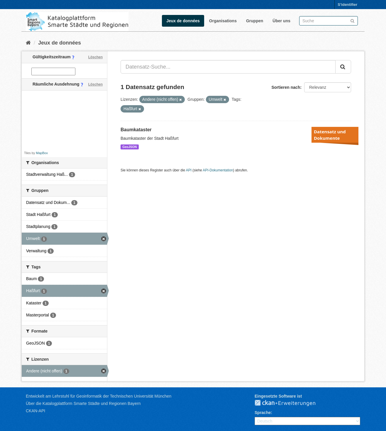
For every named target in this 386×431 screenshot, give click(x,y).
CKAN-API (35, 410)
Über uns (281, 20)
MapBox (42, 153)
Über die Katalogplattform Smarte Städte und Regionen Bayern (83, 403)
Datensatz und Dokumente (330, 135)
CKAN (290, 403)
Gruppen (254, 20)
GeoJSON (129, 147)
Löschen (95, 57)
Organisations (223, 20)
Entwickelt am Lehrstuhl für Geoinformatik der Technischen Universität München (98, 396)
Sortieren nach (285, 87)
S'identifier (347, 4)
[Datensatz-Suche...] (228, 67)
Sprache (263, 412)
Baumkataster (136, 129)
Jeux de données (183, 20)
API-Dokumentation (218, 170)
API (189, 170)
